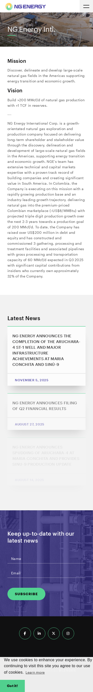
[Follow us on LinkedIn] (39, 633)
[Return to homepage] (25, 7)
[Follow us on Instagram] (68, 633)
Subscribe (26, 594)
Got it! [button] (12, 686)
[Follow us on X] (54, 633)
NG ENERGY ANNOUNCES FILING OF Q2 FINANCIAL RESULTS (44, 405)
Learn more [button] (35, 672)
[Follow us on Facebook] (25, 633)
